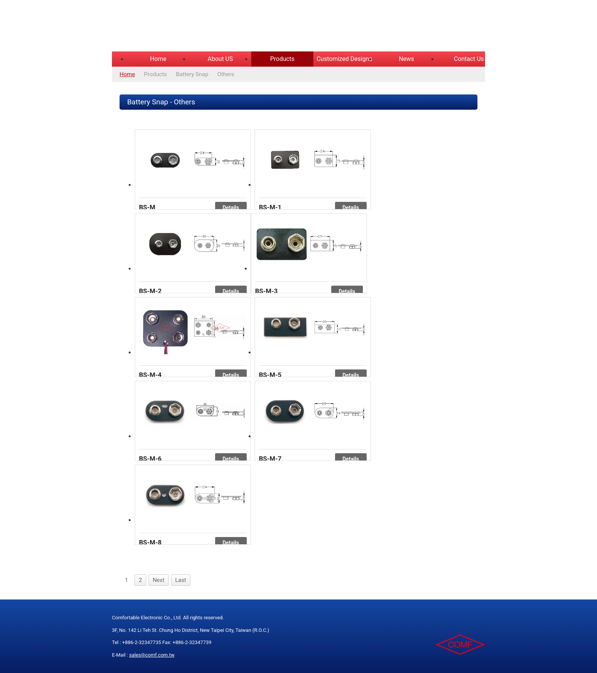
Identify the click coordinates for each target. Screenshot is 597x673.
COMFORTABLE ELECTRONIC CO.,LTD (207, 27)
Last (180, 580)
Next (158, 580)
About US (220, 58)
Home (158, 58)
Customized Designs (344, 58)
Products (282, 58)
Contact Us (469, 58)
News (406, 58)
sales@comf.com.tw (151, 655)
